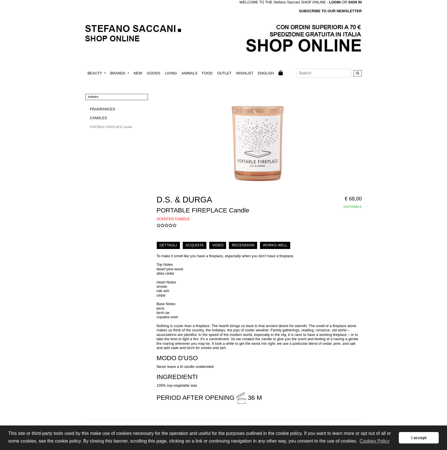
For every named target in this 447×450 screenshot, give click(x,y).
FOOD (207, 73)
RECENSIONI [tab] (243, 245)
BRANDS (118, 73)
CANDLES (98, 118)
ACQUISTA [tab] (194, 245)
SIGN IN (355, 2)
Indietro (93, 96)
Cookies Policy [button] (374, 441)
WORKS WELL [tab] (275, 245)
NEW (138, 73)
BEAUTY (95, 73)
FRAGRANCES (102, 109)
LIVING (171, 73)
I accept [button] (418, 437)
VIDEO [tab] (218, 245)
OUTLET (224, 73)
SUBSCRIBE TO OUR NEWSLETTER (330, 11)
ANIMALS (189, 73)
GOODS (153, 73)
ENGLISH (266, 73)
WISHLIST (244, 73)
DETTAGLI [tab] (168, 245)
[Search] (323, 73)
